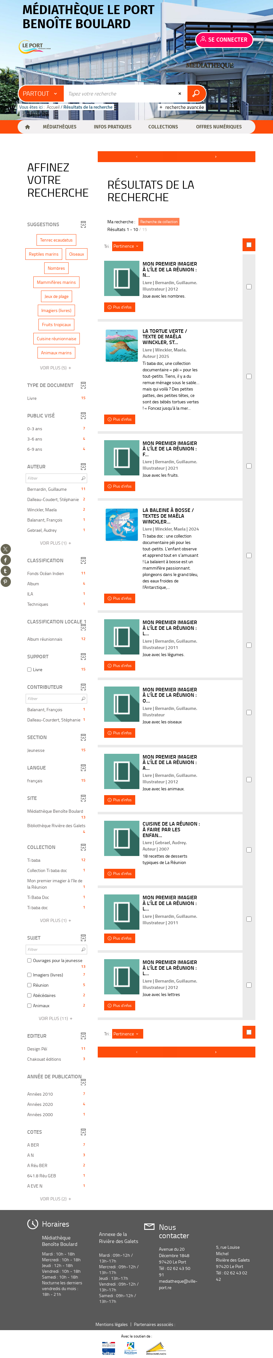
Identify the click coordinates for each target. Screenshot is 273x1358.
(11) (56, 1018)
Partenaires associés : (155, 1324)
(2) (56, 1199)
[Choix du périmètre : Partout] (41, 94)
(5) (56, 368)
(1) (56, 543)
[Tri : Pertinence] (127, 246)
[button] (59, 126)
